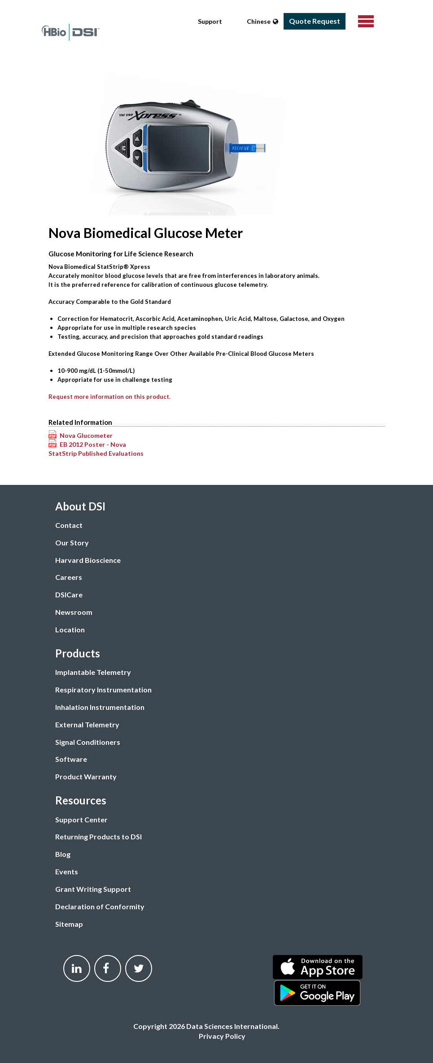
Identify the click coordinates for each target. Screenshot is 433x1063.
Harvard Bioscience (88, 560)
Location (70, 629)
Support (210, 21)
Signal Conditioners (87, 742)
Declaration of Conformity (99, 906)
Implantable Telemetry (93, 672)
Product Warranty (86, 776)
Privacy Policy (222, 1036)
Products (77, 653)
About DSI (80, 506)
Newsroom (73, 612)
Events (66, 871)
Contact (69, 525)
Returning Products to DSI (98, 836)
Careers (68, 577)
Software (71, 759)
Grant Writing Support (93, 889)
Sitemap (69, 924)
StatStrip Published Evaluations (96, 453)
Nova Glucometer (86, 435)
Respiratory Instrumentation (103, 689)
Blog (62, 854)
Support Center (81, 819)
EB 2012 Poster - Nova (93, 444)
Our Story (72, 542)
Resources (80, 800)
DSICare (69, 594)
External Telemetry (87, 724)
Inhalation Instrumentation (99, 707)
